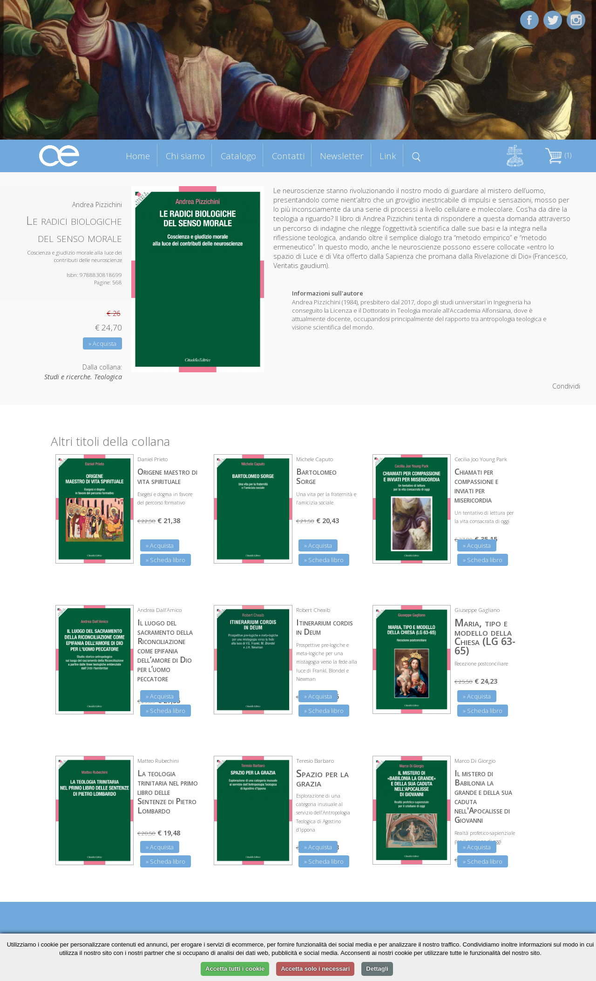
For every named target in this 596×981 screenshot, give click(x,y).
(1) (558, 155)
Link (387, 155)
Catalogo (238, 155)
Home (138, 155)
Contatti (288, 155)
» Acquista (102, 343)
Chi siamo (185, 155)
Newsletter (342, 155)
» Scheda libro (165, 560)
